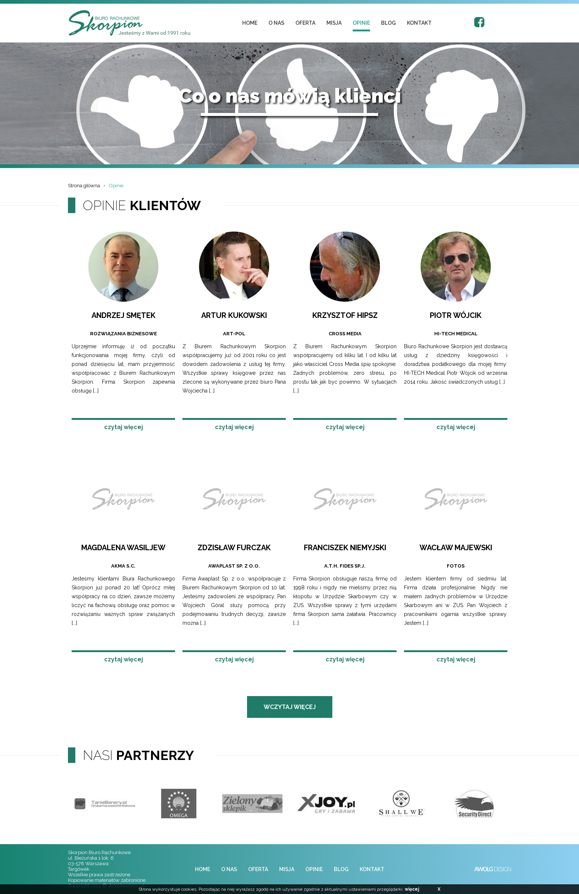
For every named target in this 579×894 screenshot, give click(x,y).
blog (388, 23)
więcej (412, 889)
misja (334, 23)
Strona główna (84, 185)
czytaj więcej (123, 427)
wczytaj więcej (290, 706)
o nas (276, 23)
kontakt (419, 23)
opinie (361, 23)
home (249, 23)
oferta (305, 23)
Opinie (116, 185)
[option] (105, 803)
